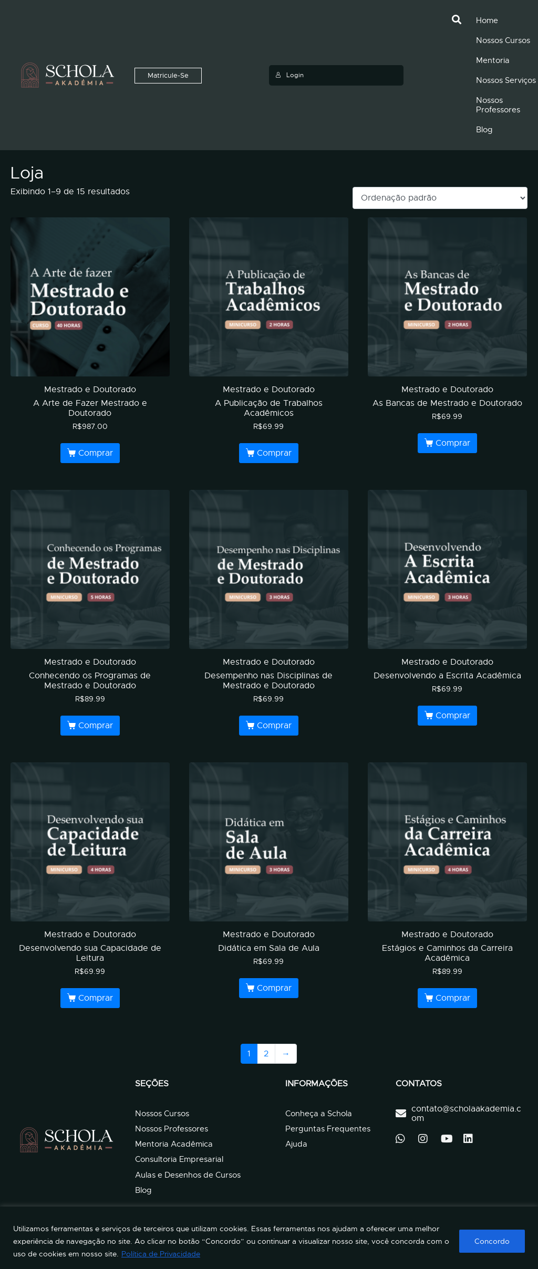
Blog (484, 129)
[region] (269, 1238)
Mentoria (493, 60)
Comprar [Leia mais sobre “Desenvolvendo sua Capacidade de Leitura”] (95, 998)
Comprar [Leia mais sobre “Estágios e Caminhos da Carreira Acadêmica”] (453, 998)
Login (289, 75)
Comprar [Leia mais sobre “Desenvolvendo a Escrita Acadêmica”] (453, 715)
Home (487, 20)
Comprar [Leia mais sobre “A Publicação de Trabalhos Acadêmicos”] (274, 453)
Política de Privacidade (160, 1253)
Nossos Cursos (503, 40)
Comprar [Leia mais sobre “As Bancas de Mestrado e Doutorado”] (453, 443)
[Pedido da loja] (440, 198)
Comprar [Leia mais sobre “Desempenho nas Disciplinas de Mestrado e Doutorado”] (274, 725)
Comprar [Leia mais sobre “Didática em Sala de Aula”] (274, 988)
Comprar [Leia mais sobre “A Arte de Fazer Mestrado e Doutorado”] (95, 453)
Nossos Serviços (506, 80)
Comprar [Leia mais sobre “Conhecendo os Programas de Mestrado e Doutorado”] (95, 725)
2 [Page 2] (266, 1053)
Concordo (492, 1241)
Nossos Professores (498, 105)
